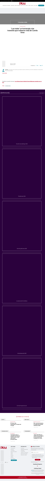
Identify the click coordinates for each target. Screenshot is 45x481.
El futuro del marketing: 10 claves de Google (16, 424)
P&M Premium (41, 5)
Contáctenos (23, 451)
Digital (22, 5)
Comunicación (5, 5)
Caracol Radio (4, 73)
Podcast (26, 5)
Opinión (29, 5)
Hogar (35, 433)
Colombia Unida (7, 85)
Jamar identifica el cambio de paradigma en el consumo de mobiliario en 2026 (38, 436)
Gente (24, 5)
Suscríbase (22, 448)
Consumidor (12, 5)
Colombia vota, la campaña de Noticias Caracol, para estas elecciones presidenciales (15, 437)
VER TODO (42, 93)
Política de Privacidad (24, 453)
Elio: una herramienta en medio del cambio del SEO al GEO (38, 424)
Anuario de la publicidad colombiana (24, 450)
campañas (12, 433)
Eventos (32, 5)
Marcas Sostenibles (17, 5)
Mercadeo (8, 5)
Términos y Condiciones (24, 452)
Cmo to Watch (36, 5)
